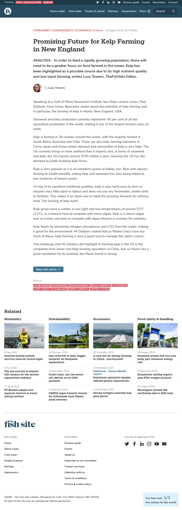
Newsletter (159, 2)
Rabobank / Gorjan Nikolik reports (109, 372)
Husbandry (41, 30)
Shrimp (47, 2)
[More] (144, 11)
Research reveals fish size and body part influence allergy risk (157, 359)
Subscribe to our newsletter (81, 460)
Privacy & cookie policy (78, 484)
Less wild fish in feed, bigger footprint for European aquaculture (67, 359)
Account (173, 2)
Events (146, 2)
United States (99, 289)
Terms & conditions (76, 478)
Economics (83, 30)
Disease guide (131, 2)
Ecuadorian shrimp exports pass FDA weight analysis (155, 376)
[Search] (165, 11)
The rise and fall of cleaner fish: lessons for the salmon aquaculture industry (21, 374)
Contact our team (75, 466)
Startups (113, 11)
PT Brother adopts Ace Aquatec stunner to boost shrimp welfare (20, 393)
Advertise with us (75, 472)
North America (78, 289)
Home (7, 443)
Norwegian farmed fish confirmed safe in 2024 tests (155, 392)
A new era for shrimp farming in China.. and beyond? (112, 357)
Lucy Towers (56, 88)
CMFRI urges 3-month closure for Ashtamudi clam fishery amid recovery (68, 396)
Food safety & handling (50, 289)
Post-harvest (101, 285)
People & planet (95, 11)
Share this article (48, 269)
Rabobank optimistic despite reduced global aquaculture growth (112, 379)
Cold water (75, 11)
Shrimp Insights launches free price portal (112, 395)
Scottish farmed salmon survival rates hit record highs (23, 357)
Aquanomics (128, 11)
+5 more (97, 30)
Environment (60, 285)
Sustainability (62, 30)
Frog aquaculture (28, 2)
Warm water (57, 11)
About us (70, 454)
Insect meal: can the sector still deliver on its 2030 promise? (66, 378)
